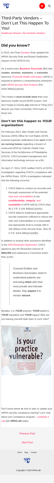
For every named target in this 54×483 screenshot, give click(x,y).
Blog (26, 452)
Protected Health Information (27, 76)
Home (19, 452)
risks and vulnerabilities (20, 196)
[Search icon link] (49, 6)
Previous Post (27, 433)
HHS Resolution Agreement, (23, 244)
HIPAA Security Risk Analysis (22, 85)
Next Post (27, 442)
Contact (34, 452)
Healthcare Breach (11, 33)
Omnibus (25, 52)
